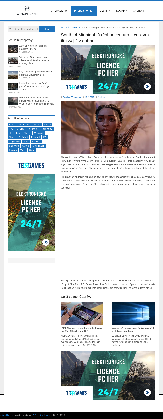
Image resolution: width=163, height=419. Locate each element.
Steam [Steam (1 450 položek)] (25, 145)
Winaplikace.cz (7, 415)
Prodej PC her (83, 10)
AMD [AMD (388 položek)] (11, 124)
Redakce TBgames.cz (72, 97)
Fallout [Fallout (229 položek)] (47, 124)
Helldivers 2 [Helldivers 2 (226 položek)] (46, 129)
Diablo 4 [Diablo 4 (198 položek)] (37, 124)
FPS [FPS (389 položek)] (11, 129)
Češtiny (105, 10)
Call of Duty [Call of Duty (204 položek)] (23, 124)
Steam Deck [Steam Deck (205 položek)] (38, 145)
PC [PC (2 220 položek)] (44, 137)
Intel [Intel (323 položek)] (18, 133)
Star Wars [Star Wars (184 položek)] (14, 145)
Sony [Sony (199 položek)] (25, 141)
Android (138, 10)
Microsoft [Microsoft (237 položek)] (38, 133)
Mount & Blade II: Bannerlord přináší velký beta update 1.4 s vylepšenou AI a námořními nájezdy (36, 100)
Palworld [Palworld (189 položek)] (35, 137)
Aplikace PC (59, 10)
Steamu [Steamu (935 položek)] (13, 150)
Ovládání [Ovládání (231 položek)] (23, 137)
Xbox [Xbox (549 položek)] (31, 150)
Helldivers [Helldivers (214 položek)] (32, 129)
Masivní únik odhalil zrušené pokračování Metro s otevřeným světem (34, 86)
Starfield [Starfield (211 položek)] (36, 141)
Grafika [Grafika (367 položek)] (20, 129)
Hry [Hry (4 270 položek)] (11, 133)
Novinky (121, 10)
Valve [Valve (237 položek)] (23, 150)
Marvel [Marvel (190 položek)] (27, 133)
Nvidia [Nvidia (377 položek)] (12, 137)
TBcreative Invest (41, 415)
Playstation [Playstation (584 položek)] (14, 141)
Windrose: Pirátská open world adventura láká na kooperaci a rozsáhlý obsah (34, 60)
